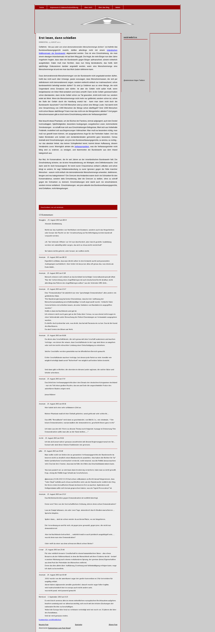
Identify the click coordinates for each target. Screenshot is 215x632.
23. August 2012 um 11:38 (56, 273)
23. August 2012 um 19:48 (53, 451)
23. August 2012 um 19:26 (54, 438)
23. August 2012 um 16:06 (56, 335)
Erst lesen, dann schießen (57, 38)
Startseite (78, 625)
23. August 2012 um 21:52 (56, 494)
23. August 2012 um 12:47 (56, 289)
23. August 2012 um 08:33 (56, 257)
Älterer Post (113, 625)
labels (117, 7)
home (41, 7)
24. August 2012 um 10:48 (56, 575)
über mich (88, 7)
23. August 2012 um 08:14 (57, 220)
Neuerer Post (43, 625)
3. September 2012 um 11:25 (57, 597)
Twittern (142, 80)
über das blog (103, 7)
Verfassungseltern (82, 147)
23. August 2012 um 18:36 (56, 404)
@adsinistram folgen (131, 80)
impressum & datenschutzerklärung (64, 7)
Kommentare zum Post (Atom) (59, 628)
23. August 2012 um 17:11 (56, 379)
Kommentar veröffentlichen (50, 620)
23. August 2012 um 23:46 (54, 550)
